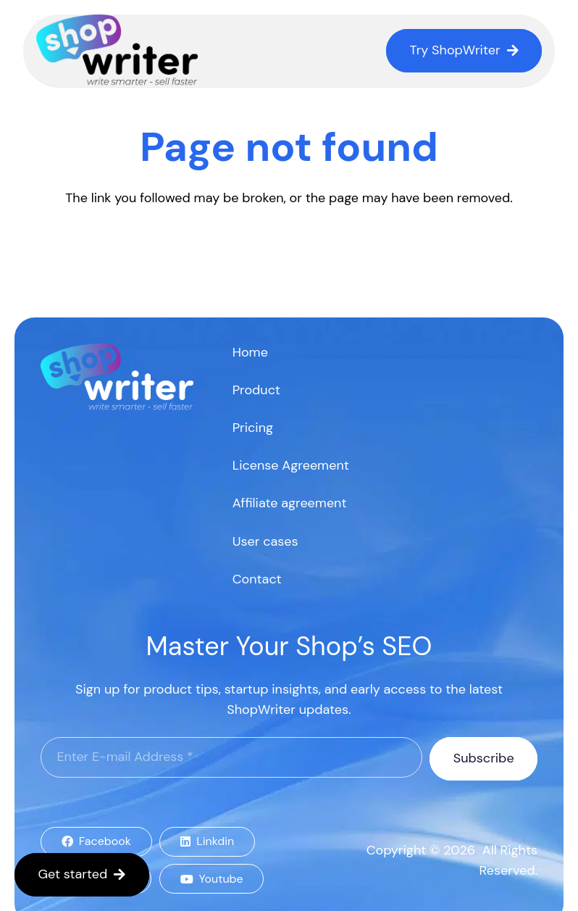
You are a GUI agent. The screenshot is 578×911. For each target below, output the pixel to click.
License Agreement (291, 465)
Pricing (253, 427)
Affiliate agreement (290, 503)
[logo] (117, 50)
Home (250, 352)
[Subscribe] (483, 759)
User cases (265, 541)
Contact (257, 579)
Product (256, 390)
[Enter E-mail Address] (231, 757)
